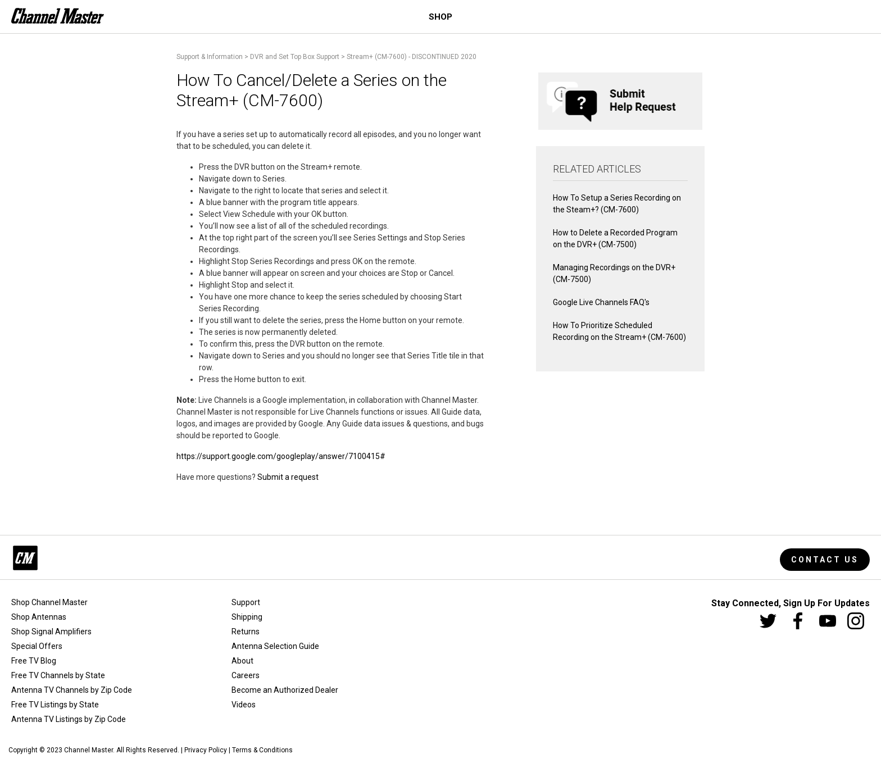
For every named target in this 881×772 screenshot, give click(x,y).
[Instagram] (855, 620)
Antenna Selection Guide (275, 646)
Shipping (246, 616)
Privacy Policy (205, 750)
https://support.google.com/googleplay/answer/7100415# (280, 456)
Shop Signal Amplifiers (51, 631)
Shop (440, 17)
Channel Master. (89, 750)
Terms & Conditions (262, 750)
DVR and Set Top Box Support (294, 57)
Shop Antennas (38, 616)
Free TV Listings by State (55, 704)
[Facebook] (797, 620)
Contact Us (825, 559)
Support (245, 602)
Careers (245, 675)
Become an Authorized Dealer (284, 689)
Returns (245, 631)
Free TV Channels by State (58, 675)
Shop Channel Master (49, 602)
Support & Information (209, 57)
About (242, 660)
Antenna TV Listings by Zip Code (68, 719)
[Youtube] (827, 620)
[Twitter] (768, 620)
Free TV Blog (33, 660)
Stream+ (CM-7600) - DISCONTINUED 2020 (411, 57)
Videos (243, 704)
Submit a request (288, 477)
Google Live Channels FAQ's (601, 302)
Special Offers (36, 646)
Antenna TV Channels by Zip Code (71, 689)
